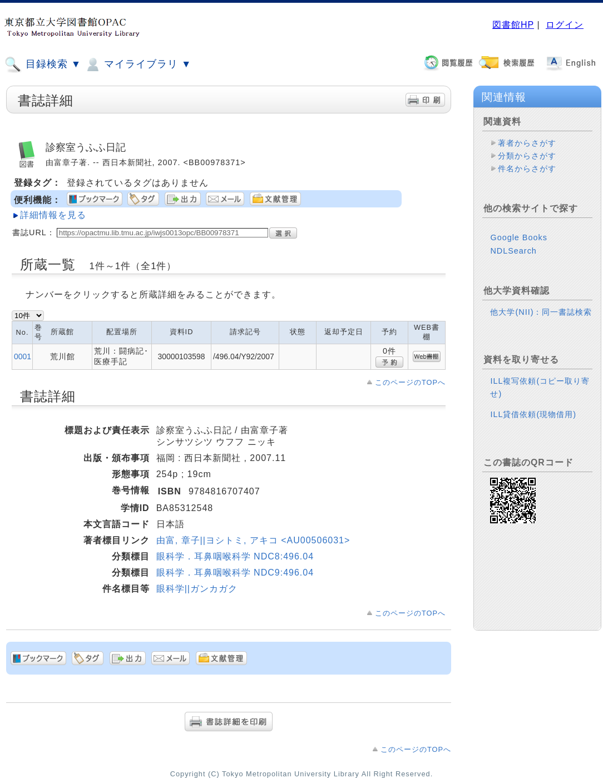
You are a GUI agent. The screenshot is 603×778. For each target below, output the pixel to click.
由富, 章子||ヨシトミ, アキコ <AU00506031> (253, 540)
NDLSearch (513, 250)
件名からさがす (527, 168)
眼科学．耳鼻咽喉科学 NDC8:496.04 (235, 556)
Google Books (518, 237)
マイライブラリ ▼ (137, 64)
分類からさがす (527, 155)
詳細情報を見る (53, 215)
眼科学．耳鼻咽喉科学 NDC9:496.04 (235, 572)
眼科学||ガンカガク (197, 588)
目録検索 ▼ (42, 64)
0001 (22, 356)
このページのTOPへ (410, 382)
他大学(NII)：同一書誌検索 (541, 312)
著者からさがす (527, 142)
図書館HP (513, 24)
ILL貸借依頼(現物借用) (533, 414)
